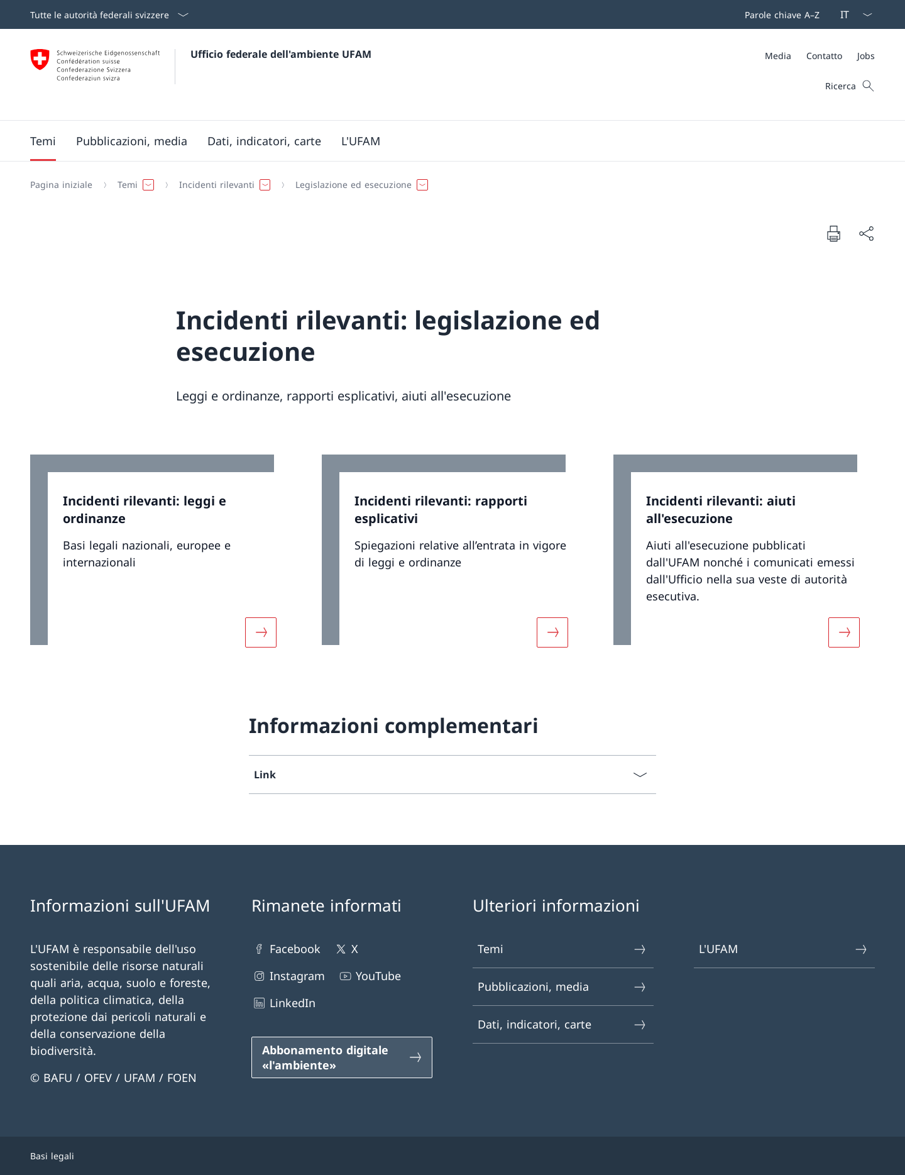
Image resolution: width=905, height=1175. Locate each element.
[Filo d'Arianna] (447, 185)
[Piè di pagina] (452, 1156)
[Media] (778, 55)
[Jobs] (866, 55)
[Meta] (819, 55)
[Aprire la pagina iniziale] (200, 74)
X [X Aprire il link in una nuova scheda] (345, 949)
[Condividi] (866, 233)
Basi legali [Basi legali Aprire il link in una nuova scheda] (52, 1156)
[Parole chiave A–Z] (780, 14)
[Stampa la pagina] (833, 233)
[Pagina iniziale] (61, 185)
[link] (161, 559)
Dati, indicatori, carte (562, 1024)
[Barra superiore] (780, 14)
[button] (43, 141)
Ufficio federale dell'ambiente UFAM (280, 54)
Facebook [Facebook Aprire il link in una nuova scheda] (286, 949)
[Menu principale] (442, 141)
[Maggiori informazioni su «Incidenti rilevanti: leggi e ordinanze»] (261, 632)
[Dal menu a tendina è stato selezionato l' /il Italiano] (852, 14)
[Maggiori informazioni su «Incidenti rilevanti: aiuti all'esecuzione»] (844, 632)
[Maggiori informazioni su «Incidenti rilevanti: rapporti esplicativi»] (552, 632)
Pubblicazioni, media (562, 987)
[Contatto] (824, 55)
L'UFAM (784, 949)
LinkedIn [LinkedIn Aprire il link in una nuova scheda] (283, 1003)
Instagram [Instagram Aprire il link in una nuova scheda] (288, 976)
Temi (562, 949)
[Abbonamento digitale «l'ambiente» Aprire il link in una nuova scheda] (341, 1057)
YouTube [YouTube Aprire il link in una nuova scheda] (369, 976)
